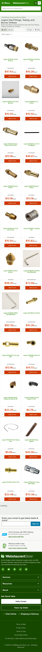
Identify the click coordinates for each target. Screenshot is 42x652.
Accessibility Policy (21, 635)
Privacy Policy (21, 628)
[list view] (10, 29)
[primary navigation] (6, 3)
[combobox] (21, 8)
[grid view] (4, 29)
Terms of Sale (21, 624)
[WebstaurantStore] (21, 556)
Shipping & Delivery (28, 614)
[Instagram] (3, 569)
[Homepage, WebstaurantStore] (21, 3)
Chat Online (9, 614)
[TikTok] (20, 569)
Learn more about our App (18, 548)
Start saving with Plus (16, 536)
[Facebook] (14, 569)
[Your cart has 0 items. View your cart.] (37, 3)
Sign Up (35, 524)
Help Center (21, 601)
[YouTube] (9, 569)
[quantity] (3, 76)
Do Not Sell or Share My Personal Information (21, 638)
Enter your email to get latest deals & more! (20, 519)
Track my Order (21, 608)
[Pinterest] (26, 569)
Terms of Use (21, 631)
